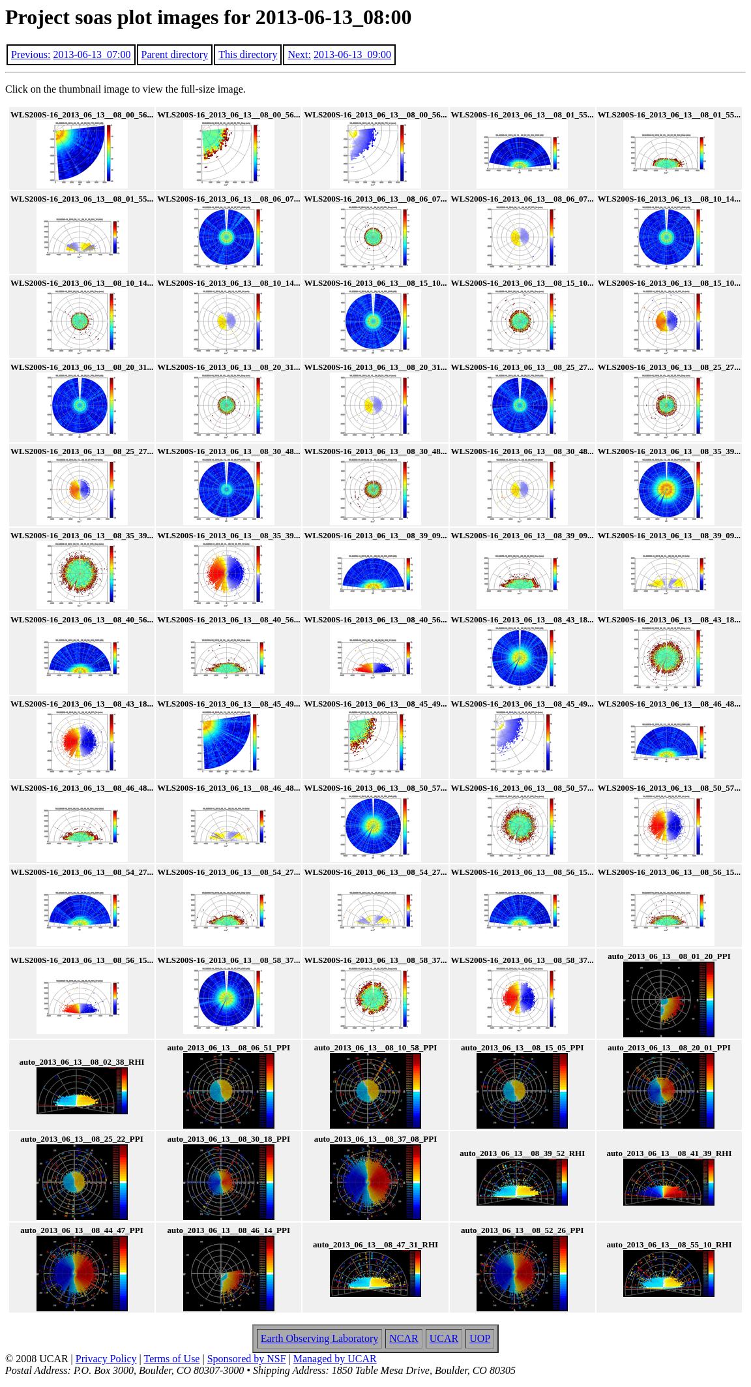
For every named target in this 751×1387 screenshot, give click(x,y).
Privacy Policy (106, 1358)
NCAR (403, 1338)
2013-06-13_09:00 (352, 54)
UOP (479, 1338)
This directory (247, 54)
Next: (299, 54)
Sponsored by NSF (246, 1358)
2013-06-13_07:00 (91, 54)
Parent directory (175, 54)
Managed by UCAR (335, 1358)
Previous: (30, 54)
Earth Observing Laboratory (319, 1338)
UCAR (444, 1338)
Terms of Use (172, 1358)
